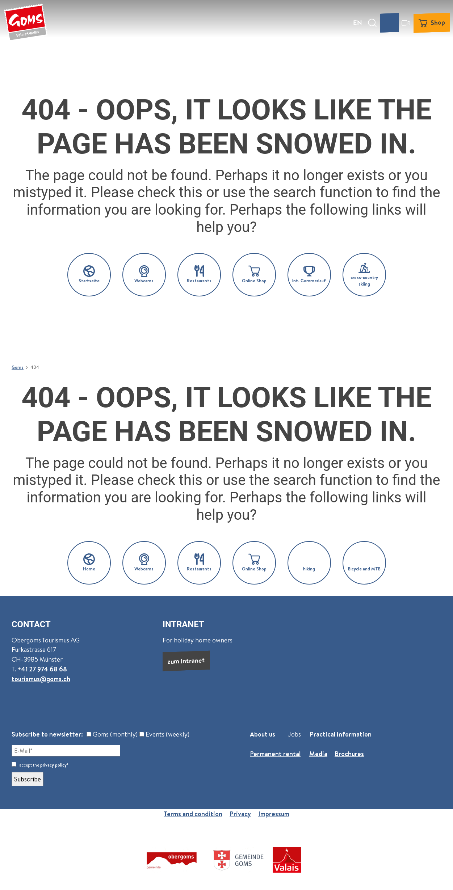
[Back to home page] (26, 23)
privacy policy (53, 765)
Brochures (349, 753)
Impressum (273, 813)
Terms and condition (193, 813)
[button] (89, 274)
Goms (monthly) (112, 734)
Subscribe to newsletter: (47, 734)
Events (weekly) (164, 734)
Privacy (240, 813)
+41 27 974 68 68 (42, 669)
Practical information (341, 734)
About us (262, 734)
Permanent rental (275, 753)
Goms (18, 367)
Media (318, 753)
